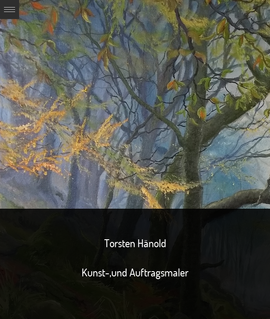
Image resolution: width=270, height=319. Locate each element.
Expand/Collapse (9, 9)
